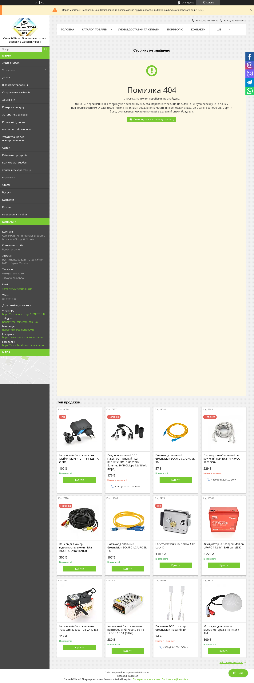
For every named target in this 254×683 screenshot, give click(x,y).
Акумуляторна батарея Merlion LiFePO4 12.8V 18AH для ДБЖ (224, 545)
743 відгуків (188, 2)
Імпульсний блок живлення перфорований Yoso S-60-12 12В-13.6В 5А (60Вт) (125, 630)
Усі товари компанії (231, 662)
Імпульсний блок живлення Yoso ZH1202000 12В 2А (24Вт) (79, 628)
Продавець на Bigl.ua (127, 676)
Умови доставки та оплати (138, 29)
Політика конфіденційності (176, 679)
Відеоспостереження (15, 85)
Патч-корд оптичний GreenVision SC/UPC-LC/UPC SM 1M (127, 547)
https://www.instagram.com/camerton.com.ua (24, 337)
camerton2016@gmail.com (17, 288)
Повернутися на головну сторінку (153, 119)
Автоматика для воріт (15, 114)
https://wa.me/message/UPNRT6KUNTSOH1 (24, 314)
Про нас (7, 207)
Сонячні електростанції (16, 170)
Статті (6, 184)
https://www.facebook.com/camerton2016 (24, 345)
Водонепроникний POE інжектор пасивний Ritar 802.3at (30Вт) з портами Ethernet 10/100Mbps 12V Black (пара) (127, 462)
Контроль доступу (13, 107)
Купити (79, 479)
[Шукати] (46, 49)
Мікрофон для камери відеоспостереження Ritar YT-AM (223, 630)
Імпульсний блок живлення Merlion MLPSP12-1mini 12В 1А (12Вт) (79, 458)
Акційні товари (11, 62)
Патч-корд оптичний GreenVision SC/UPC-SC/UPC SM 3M (175, 458)
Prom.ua (145, 672)
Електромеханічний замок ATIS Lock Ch (175, 545)
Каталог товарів (94, 29)
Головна (67, 29)
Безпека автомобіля (14, 162)
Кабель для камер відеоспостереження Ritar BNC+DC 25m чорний (76, 547)
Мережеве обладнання (16, 129)
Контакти (8, 199)
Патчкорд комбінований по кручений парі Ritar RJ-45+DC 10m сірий (222, 458)
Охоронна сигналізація (16, 92)
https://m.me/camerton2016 (18, 329)
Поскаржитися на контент (146, 679)
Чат (238, 673)
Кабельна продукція (14, 155)
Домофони (8, 99)
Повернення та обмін (15, 214)
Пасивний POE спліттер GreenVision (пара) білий (170, 628)
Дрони (6, 77)
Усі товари (8, 70)
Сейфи (6, 147)
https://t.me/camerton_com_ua (20, 322)
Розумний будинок (13, 122)
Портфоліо (8, 177)
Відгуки (6, 192)
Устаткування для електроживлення (13, 138)
